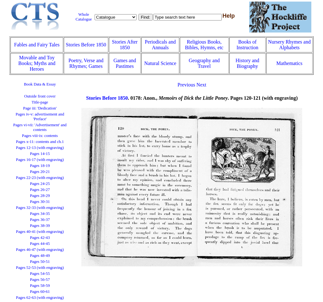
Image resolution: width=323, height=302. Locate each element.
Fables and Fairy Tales (37, 44)
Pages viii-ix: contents (40, 135)
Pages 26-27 (40, 189)
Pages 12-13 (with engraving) (40, 147)
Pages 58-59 (40, 285)
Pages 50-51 (40, 261)
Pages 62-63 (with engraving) (40, 297)
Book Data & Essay (40, 84)
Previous (186, 84)
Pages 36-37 (40, 219)
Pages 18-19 (40, 165)
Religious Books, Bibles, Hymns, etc (204, 44)
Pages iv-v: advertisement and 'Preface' (39, 116)
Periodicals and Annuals (160, 44)
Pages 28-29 (40, 195)
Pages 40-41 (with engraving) (40, 231)
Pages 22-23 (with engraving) (40, 177)
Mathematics (289, 63)
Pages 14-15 (40, 153)
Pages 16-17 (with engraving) (40, 159)
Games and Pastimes (125, 63)
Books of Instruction (247, 44)
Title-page (40, 102)
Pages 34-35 (40, 213)
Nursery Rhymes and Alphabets (289, 44)
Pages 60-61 (40, 291)
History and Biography (247, 63)
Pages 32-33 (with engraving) (40, 207)
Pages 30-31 (40, 201)
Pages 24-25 (40, 183)
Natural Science (160, 63)
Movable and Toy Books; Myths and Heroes (36, 63)
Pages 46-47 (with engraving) (40, 249)
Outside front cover (40, 96)
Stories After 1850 (125, 44)
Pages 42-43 (40, 237)
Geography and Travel (204, 63)
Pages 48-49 (40, 255)
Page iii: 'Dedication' (39, 108)
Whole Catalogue (83, 16)
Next (201, 84)
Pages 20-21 (40, 171)
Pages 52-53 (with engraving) (40, 267)
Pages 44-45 (40, 243)
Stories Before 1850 (86, 44)
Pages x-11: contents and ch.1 (40, 141)
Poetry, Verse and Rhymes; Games (85, 63)
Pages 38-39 (40, 225)
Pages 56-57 (40, 279)
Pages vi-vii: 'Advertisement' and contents (40, 127)
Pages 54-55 (40, 273)
